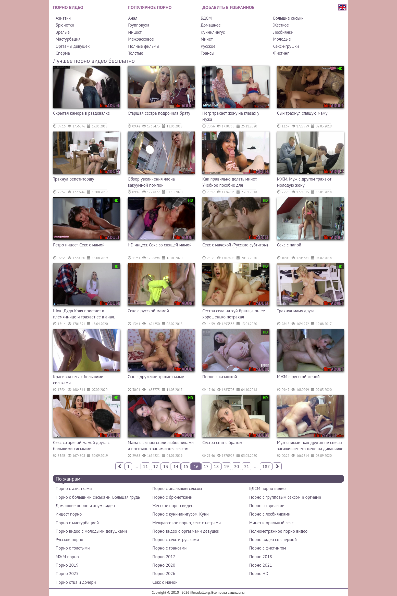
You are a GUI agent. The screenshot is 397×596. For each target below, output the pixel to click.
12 (155, 466)
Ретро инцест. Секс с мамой (79, 245)
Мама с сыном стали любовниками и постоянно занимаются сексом (161, 445)
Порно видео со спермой (273, 539)
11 (145, 466)
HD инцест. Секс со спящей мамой (160, 245)
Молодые (282, 39)
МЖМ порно (67, 556)
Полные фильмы (143, 46)
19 (226, 466)
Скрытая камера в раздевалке (81, 113)
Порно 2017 (163, 556)
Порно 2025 (67, 573)
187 (266, 466)
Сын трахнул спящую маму (302, 113)
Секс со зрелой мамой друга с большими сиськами (81, 445)
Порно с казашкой (219, 376)
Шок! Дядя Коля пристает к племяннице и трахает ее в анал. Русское (84, 314)
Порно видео (68, 7)
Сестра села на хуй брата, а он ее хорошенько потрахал (233, 314)
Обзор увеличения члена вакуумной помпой (151, 182)
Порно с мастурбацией (77, 523)
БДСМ (206, 18)
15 (186, 466)
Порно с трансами (169, 548)
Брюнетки (65, 25)
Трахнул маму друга (296, 311)
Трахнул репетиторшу (73, 179)
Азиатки (63, 18)
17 (206, 466)
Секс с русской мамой (148, 311)
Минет (207, 39)
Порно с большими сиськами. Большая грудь (98, 497)
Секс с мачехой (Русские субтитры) (235, 245)
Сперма (63, 53)
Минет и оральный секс (271, 523)
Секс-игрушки (286, 46)
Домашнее (210, 25)
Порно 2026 (163, 573)
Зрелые (63, 32)
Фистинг (281, 53)
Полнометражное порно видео (278, 531)
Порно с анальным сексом (177, 488)
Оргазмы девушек (73, 46)
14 (175, 466)
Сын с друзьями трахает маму (156, 376)
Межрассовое (141, 39)
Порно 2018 (260, 556)
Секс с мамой (165, 582)
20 (236, 466)
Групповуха (138, 25)
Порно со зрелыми (266, 505)
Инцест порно (69, 514)
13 (165, 466)
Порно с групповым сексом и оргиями (285, 497)
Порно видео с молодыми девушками (91, 531)
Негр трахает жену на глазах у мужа (230, 116)
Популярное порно (150, 7)
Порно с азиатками (74, 488)
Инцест (135, 32)
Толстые (135, 53)
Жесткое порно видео (172, 505)
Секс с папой (289, 245)
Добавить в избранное (228, 7)
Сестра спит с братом (222, 442)
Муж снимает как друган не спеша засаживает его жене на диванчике (310, 445)
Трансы (207, 53)
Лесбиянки (283, 32)
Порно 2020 (163, 565)
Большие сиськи (288, 18)
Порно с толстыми (73, 548)
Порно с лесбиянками (270, 514)
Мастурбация (68, 39)
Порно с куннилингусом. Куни (180, 514)
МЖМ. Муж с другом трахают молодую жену (304, 182)
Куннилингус (213, 32)
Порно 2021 (260, 565)
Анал (132, 18)
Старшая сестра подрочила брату (159, 113)
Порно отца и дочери (76, 582)
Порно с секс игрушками (175, 539)
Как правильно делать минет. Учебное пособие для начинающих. (229, 182)
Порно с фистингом (267, 548)
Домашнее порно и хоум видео (85, 505)
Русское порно (69, 539)
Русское (208, 46)
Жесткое (281, 25)
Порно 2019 (67, 565)
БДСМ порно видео (267, 488)
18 (216, 466)
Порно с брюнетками (172, 497)
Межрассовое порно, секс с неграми (186, 523)
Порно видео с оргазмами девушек (185, 531)
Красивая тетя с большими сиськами (78, 380)
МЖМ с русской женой (298, 376)
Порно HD (258, 573)
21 (246, 466)
